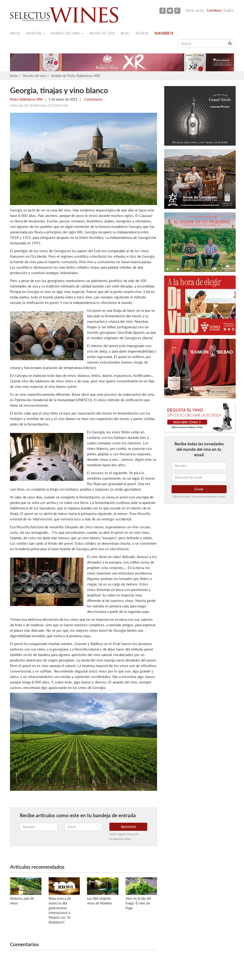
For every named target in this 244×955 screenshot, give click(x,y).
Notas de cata (102, 33)
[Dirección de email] (199, 477)
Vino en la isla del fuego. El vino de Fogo (138, 903)
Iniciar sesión (195, 10)
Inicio (15, 33)
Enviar (198, 489)
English (229, 10)
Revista (142, 33)
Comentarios (93, 99)
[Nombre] (199, 466)
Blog (125, 33)
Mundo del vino (67, 33)
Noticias (35, 33)
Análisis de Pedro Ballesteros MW (75, 76)
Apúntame (128, 827)
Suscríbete (164, 33)
